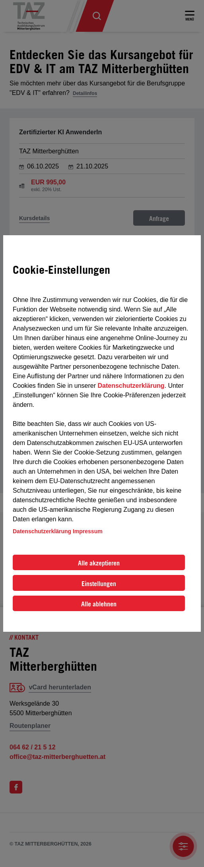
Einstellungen (99, 584)
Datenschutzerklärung (130, 385)
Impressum (88, 531)
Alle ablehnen (99, 604)
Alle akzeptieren (99, 563)
